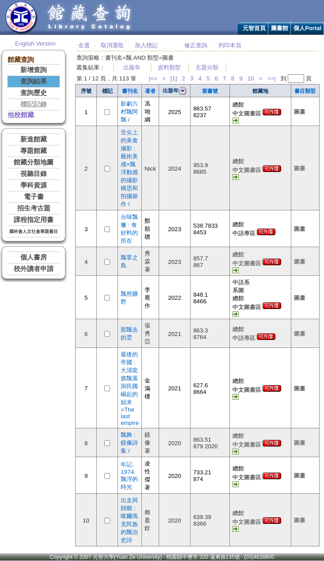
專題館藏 (33, 150)
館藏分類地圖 (33, 162)
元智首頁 (254, 28)
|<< (153, 78)
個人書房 (33, 257)
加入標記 (146, 45)
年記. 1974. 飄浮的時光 (129, 475)
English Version (35, 43)
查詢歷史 (33, 92)
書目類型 (305, 91)
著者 (150, 91)
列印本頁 (229, 45)
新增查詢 (33, 69)
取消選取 (112, 45)
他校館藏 (21, 114)
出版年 (132, 67)
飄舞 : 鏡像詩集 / (129, 442)
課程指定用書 (33, 219)
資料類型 (169, 67)
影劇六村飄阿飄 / (129, 111)
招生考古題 (33, 208)
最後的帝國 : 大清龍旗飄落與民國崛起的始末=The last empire (130, 388)
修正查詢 (195, 45)
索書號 (210, 91)
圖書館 (279, 28)
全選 (84, 45)
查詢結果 (33, 81)
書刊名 (130, 91)
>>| (271, 78)
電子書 (34, 196)
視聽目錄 (33, 173)
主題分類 (206, 67)
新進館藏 (33, 139)
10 (251, 78)
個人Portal (307, 28)
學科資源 (33, 185)
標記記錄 (33, 104)
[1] (174, 78)
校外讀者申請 (33, 268)
